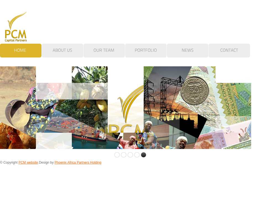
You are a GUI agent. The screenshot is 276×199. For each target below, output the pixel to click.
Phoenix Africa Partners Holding (78, 162)
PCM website (28, 162)
